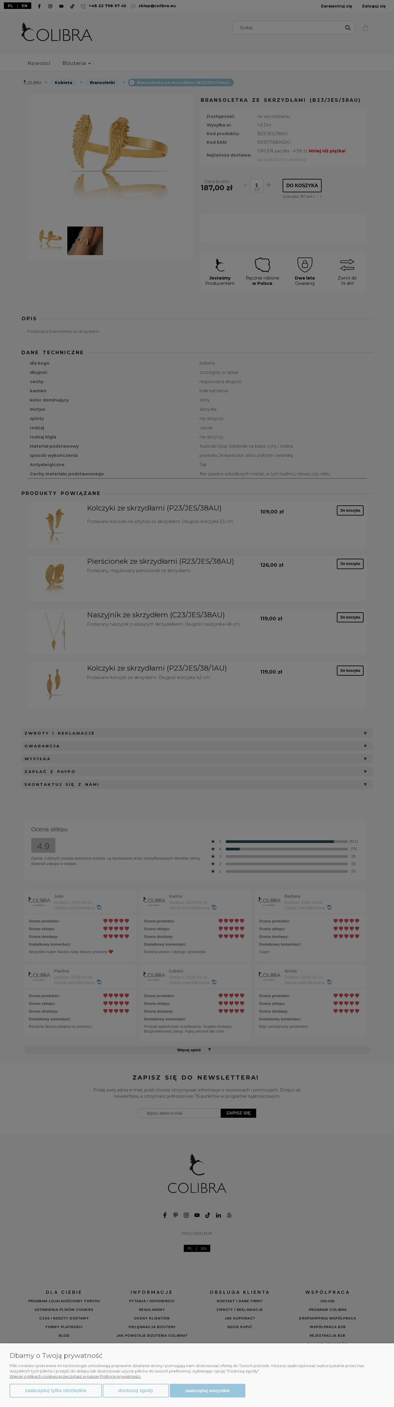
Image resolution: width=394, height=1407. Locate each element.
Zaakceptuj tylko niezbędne (55, 1390)
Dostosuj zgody (135, 1390)
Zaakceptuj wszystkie (207, 1390)
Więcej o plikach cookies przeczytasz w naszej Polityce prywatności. (75, 1376)
